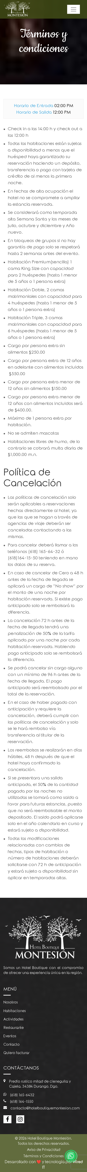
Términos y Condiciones (43, 1156)
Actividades (13, 1019)
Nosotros (10, 1002)
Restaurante (13, 1028)
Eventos (9, 1036)
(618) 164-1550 (18, 1101)
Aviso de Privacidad (43, 1150)
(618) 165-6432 (18, 1095)
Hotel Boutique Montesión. (50, 1138)
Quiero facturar (16, 1053)
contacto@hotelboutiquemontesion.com (41, 1108)
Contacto (11, 1044)
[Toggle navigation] (73, 9)
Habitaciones (14, 1011)
